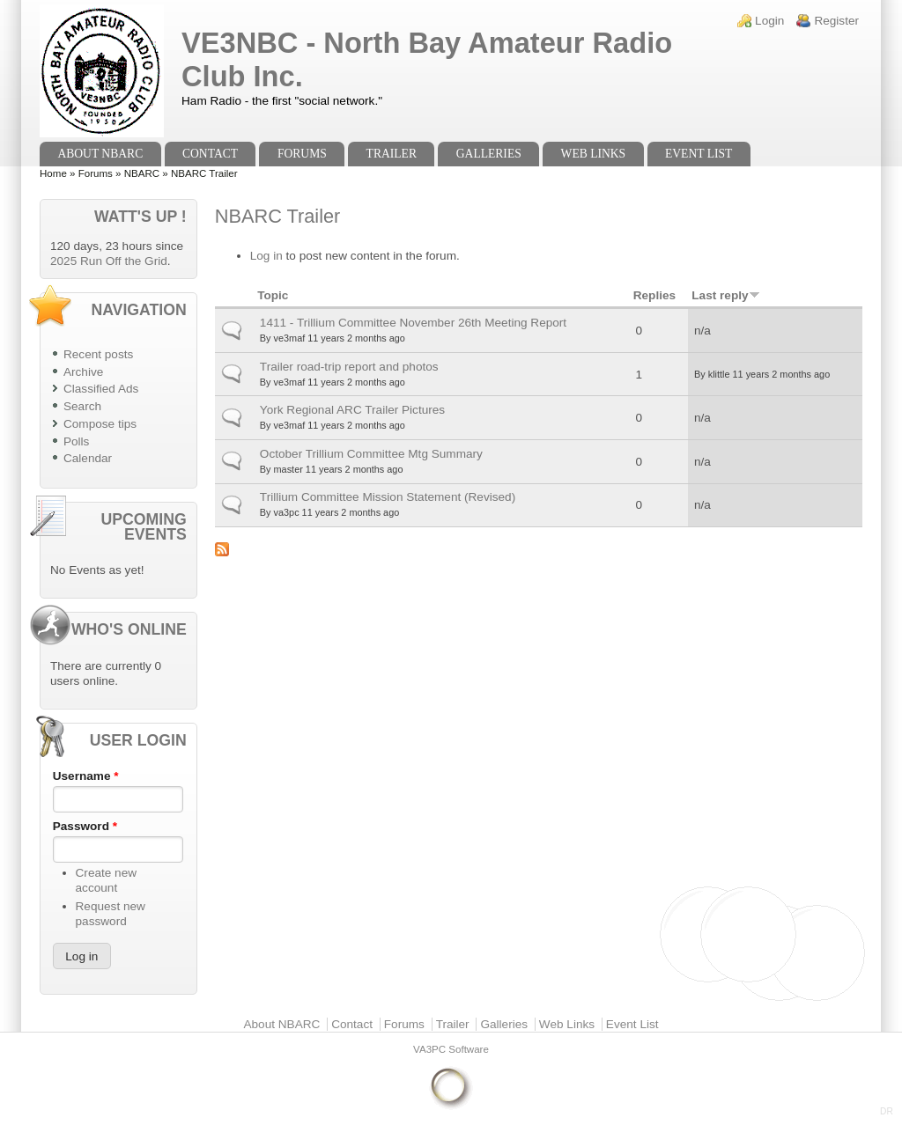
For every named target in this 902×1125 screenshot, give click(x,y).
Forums (302, 153)
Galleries (488, 153)
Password (85, 826)
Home (53, 173)
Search (82, 406)
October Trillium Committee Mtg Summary (371, 453)
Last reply (725, 295)
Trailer (391, 153)
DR (886, 1111)
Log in (266, 255)
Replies (654, 295)
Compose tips (100, 423)
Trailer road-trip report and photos (349, 366)
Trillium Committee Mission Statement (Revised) (387, 497)
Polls (76, 441)
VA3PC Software (451, 1049)
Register (836, 20)
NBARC (141, 173)
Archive (83, 372)
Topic (272, 295)
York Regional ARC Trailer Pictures (352, 409)
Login (769, 20)
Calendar (87, 458)
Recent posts (98, 354)
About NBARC (100, 153)
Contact (210, 153)
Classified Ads (100, 388)
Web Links (593, 153)
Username (86, 776)
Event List (698, 153)
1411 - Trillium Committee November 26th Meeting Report (413, 322)
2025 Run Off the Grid (108, 261)
